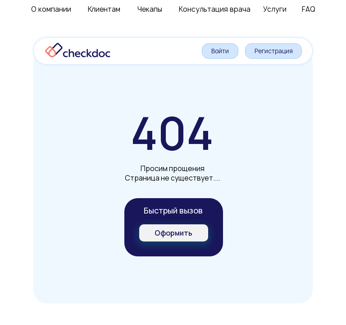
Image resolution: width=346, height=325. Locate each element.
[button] (173, 232)
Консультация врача (214, 9)
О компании (51, 9)
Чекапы (149, 9)
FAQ (308, 9)
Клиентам (104, 9)
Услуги (275, 9)
